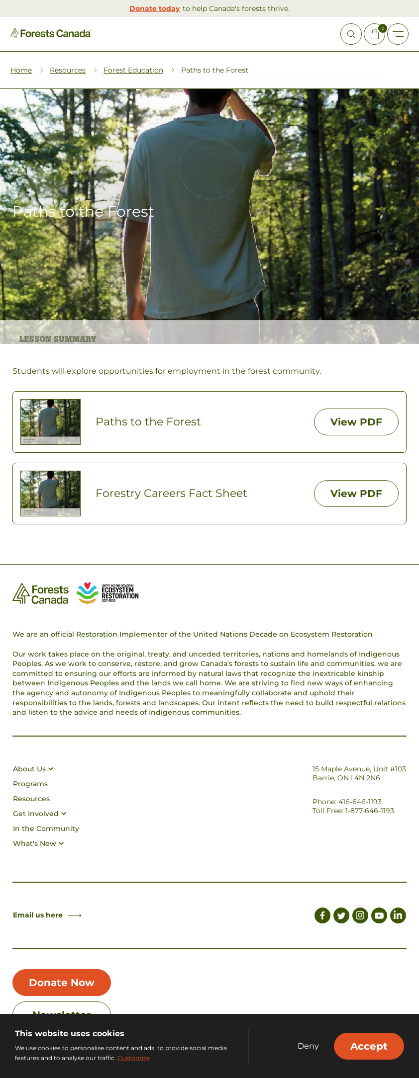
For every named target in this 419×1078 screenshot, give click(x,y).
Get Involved (39, 813)
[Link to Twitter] (341, 916)
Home (21, 70)
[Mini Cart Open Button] (374, 34)
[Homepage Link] (50, 35)
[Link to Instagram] (360, 916)
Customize (133, 1058)
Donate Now (62, 983)
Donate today (154, 8)
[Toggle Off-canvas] (398, 34)
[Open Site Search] (351, 34)
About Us (33, 768)
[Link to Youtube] (379, 916)
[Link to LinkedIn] (398, 916)
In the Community (46, 828)
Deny (308, 1046)
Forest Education (133, 70)
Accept (369, 1046)
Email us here (47, 915)
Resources (68, 70)
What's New (38, 843)
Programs (30, 783)
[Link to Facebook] (322, 916)
